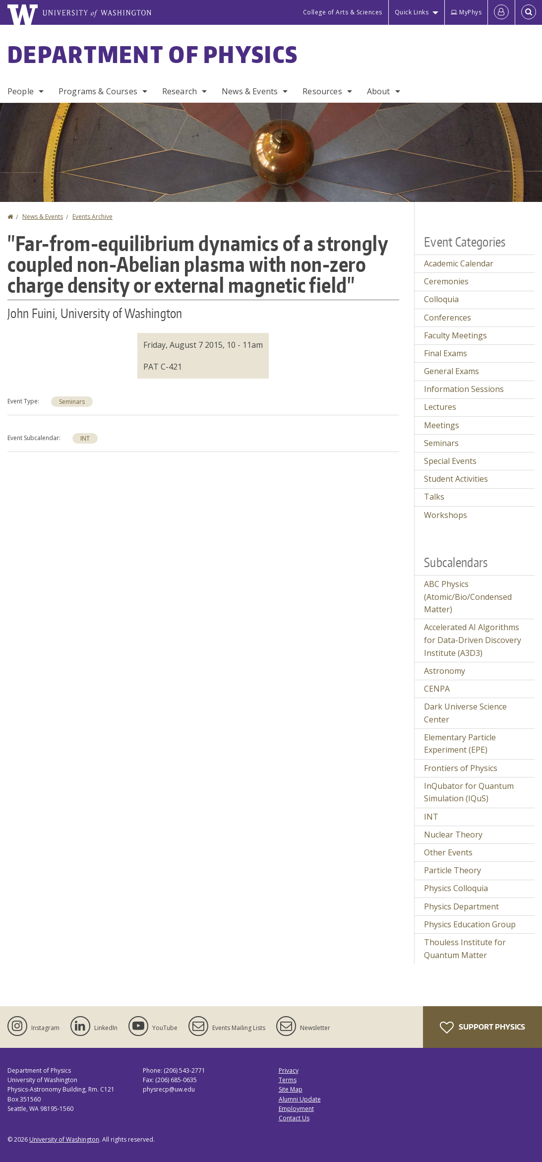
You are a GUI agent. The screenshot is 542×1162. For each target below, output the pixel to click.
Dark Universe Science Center (465, 713)
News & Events (250, 91)
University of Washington (64, 1139)
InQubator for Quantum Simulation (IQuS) (469, 792)
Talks (434, 496)
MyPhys (466, 12)
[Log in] (501, 12)
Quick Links (412, 12)
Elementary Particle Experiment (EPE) (460, 744)
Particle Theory (452, 870)
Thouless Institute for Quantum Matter (465, 949)
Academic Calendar (458, 263)
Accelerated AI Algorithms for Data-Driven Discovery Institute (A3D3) (472, 640)
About (378, 91)
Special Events (450, 460)
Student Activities (456, 478)
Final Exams (445, 353)
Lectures (440, 406)
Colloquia (441, 299)
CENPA (437, 688)
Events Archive (92, 216)
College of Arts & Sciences (342, 12)
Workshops (445, 515)
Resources (322, 91)
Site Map (290, 1089)
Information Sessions (464, 389)
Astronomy (444, 670)
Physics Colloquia (456, 888)
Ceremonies (446, 281)
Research (179, 91)
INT (85, 438)
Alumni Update (300, 1099)
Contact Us (294, 1118)
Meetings (441, 425)
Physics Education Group (470, 924)
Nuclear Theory (453, 834)
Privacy (289, 1070)
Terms (288, 1080)
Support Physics (482, 1027)
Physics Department (461, 906)
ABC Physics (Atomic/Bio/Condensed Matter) (468, 597)
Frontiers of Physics (460, 768)
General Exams (451, 371)
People (20, 91)
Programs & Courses (98, 91)
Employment (296, 1108)
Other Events (448, 852)
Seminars (72, 401)
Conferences (447, 317)
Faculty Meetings (455, 335)
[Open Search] (528, 12)
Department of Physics (152, 54)
